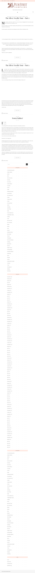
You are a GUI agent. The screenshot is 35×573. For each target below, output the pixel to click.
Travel (26, 16)
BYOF (8, 458)
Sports (8, 255)
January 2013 (9, 383)
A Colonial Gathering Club (10, 170)
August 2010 (9, 439)
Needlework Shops (10, 16)
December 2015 (9, 319)
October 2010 (9, 435)
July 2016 (8, 311)
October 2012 (9, 389)
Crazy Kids (8, 185)
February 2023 (9, 278)
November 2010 (9, 433)
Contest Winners (9, 183)
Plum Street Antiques (10, 239)
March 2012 (9, 402)
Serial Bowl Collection (10, 251)
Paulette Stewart (5, 60)
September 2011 (9, 414)
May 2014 (8, 352)
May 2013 (8, 375)
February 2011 (9, 427)
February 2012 (9, 404)
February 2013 (9, 381)
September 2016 (9, 307)
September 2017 (9, 292)
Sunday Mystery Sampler (10, 261)
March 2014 (9, 356)
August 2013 (9, 369)
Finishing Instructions (10, 191)
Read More (17, 57)
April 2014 (8, 354)
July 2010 (8, 441)
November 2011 (9, 410)
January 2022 (9, 280)
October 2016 (9, 305)
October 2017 (9, 290)
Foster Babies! (17, 118)
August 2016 (9, 309)
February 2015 (9, 334)
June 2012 (8, 396)
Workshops (8, 270)
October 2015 (9, 323)
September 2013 (9, 367)
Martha (8, 226)
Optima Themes (8, 571)
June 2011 (8, 420)
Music (8, 228)
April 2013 (8, 377)
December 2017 (9, 288)
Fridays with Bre (9, 199)
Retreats (16, 16)
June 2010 (8, 443)
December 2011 (9, 408)
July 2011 (8, 418)
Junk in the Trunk (9, 220)
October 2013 (9, 365)
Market (8, 224)
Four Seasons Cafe (10, 195)
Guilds (8, 210)
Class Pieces (9, 181)
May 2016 (8, 313)
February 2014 (9, 358)
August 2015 (9, 325)
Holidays (8, 216)
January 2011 (9, 429)
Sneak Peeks (9, 253)
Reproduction (9, 243)
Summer (23, 16)
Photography (9, 520)
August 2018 (9, 284)
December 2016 (9, 303)
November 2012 (9, 387)
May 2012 (8, 398)
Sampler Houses (9, 247)
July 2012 (8, 394)
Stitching (20, 16)
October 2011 (9, 412)
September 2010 (9, 437)
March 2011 (9, 425)
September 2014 (9, 344)
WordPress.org (9, 565)
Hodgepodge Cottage (10, 214)
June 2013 (8, 373)
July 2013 (8, 371)
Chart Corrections (9, 177)
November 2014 (9, 340)
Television (8, 263)
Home (8, 218)
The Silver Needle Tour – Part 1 (17, 65)
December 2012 (9, 385)
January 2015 (9, 336)
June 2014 (8, 350)
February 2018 (9, 286)
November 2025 (9, 276)
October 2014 (9, 342)
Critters (17, 116)
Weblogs (8, 551)
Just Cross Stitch (9, 222)
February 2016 (9, 317)
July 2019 (8, 282)
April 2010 (8, 447)
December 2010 (9, 431)
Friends (8, 201)
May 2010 (8, 445)
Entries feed (9, 561)
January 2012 (9, 406)
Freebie (8, 197)
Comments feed (9, 563)
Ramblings (8, 241)
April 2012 (8, 400)
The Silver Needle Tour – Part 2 (17, 18)
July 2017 (8, 296)
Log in (8, 559)
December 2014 (9, 338)
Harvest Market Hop (10, 212)
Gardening (8, 489)
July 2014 (8, 348)
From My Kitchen (9, 203)
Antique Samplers (9, 172)
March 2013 (9, 379)
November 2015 (9, 321)
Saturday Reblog (9, 249)
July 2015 (8, 327)
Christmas (8, 179)
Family (8, 189)
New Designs (9, 234)
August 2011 (9, 416)
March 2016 (9, 315)
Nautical (8, 230)
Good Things (9, 208)
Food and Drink (9, 193)
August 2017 (9, 294)
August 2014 (9, 346)
